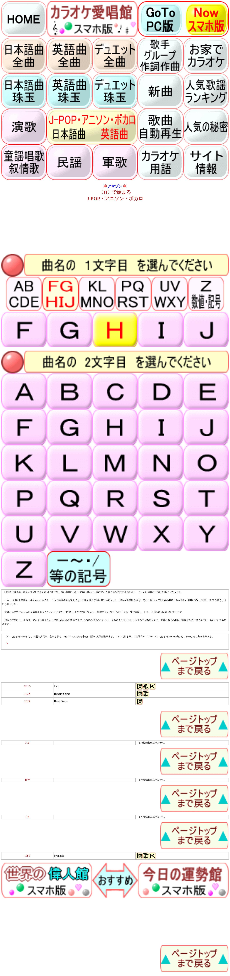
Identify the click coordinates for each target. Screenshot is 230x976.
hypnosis (59, 855)
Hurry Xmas (61, 701)
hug (56, 686)
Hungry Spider (62, 693)
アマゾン (115, 186)
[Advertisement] (89, 228)
